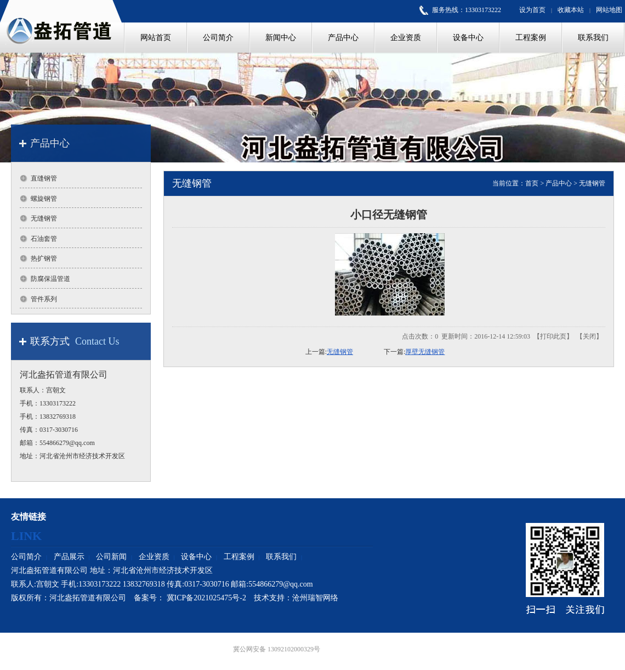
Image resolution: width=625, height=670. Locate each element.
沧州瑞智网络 (315, 598)
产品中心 (559, 183)
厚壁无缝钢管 (425, 352)
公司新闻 (111, 557)
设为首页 (532, 10)
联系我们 (281, 557)
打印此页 (553, 336)
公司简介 (26, 557)
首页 (531, 183)
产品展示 (69, 557)
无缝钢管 (592, 183)
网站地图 (609, 10)
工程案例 (239, 557)
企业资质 (154, 557)
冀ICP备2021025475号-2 (206, 598)
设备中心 (196, 557)
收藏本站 (571, 10)
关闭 (589, 336)
